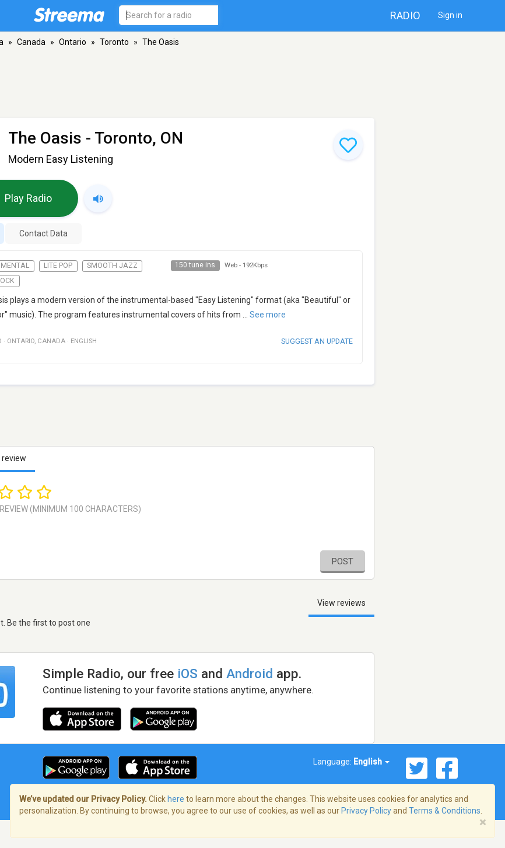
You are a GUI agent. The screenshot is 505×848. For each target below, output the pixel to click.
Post (342, 561)
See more (268, 314)
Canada (31, 42)
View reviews (341, 603)
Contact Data (43, 233)
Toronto (114, 42)
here (175, 799)
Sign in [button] (450, 15)
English (371, 761)
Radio (405, 15)
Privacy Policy (366, 810)
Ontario (72, 42)
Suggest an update (317, 341)
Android (249, 673)
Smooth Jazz (112, 265)
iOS (187, 673)
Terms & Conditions (445, 810)
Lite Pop (58, 265)
